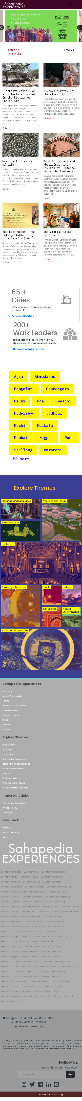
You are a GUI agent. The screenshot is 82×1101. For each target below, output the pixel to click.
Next (78, 26)
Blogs (5, 719)
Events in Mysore (52, 951)
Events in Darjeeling (54, 902)
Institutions (8, 754)
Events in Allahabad (51, 877)
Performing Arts (11, 778)
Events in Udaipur (32, 991)
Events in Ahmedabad (54, 872)
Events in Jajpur (33, 931)
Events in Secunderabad (14, 981)
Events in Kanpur (32, 936)
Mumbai (21, 437)
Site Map (7, 812)
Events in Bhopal (9, 892)
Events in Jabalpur (10, 926)
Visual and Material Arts (15, 787)
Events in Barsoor (32, 882)
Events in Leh (33, 946)
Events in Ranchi (50, 976)
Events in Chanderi (32, 897)
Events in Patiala (48, 966)
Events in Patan (29, 966)
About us (7, 691)
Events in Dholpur (71, 907)
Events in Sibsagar (32, 986)
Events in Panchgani (55, 961)
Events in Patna (68, 966)
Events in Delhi (50, 907)
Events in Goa (28, 912)
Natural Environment (13, 768)
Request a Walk (10, 715)
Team (5, 700)
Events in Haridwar (31, 917)
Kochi (19, 425)
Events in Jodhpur (10, 936)
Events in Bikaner (10, 897)
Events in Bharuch (34, 887)
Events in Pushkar (10, 976)
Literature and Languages (16, 763)
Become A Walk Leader (28, 349)
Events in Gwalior (71, 912)
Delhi (19, 401)
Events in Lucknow (52, 946)
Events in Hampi (9, 917)
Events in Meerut (9, 951)
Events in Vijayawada (59, 996)
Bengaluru (24, 388)
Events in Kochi (9, 941)
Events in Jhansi (52, 931)
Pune (69, 437)
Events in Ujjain (52, 991)
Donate (6, 729)
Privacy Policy (9, 807)
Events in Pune (58, 971)
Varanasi (53, 449)
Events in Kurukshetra (12, 946)
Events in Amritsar (10, 882)
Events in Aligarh (29, 877)
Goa (40, 401)
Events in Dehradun (30, 907)
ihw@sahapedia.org (31, 1026)
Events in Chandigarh (56, 897)
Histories (7, 749)
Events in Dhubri (9, 912)
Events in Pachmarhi (11, 961)
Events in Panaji (34, 961)
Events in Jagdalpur (34, 926)
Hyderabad (24, 413)
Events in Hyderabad (12, 922)
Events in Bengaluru (11, 887)
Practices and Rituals (13, 782)
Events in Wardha (10, 1001)
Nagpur (46, 437)
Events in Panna (9, 966)
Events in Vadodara (11, 996)
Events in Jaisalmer (11, 931)
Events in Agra (31, 872)
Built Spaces (9, 744)
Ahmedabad (45, 376)
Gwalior (63, 401)
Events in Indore (34, 922)
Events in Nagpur (10, 956)
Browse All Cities (23, 316)
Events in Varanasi (35, 996)
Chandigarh (57, 388)
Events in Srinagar (10, 991)
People (6, 773)
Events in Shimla (60, 981)
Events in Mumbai (31, 951)
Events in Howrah (53, 917)
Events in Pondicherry (12, 971)
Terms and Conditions (14, 803)
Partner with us (10, 710)
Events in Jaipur (56, 926)
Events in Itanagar (55, 922)
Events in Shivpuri (10, 986)
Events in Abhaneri (11, 872)
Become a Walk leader (14, 705)
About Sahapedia (12, 696)
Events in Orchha (51, 956)
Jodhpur (54, 413)
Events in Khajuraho (54, 936)
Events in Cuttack (32, 902)
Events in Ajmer (9, 877)
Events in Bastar (53, 882)
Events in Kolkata (51, 941)
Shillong (23, 449)
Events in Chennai (10, 902)
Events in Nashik (30, 956)
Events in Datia (8, 907)
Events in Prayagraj (37, 971)
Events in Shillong (40, 981)
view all (69, 50)
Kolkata (45, 425)
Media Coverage (11, 832)
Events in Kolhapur (29, 941)
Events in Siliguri (53, 986)
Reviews (6, 827)
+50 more (20, 458)
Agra (18, 376)
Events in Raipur (30, 976)
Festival (6, 724)
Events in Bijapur (58, 892)
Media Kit (7, 837)
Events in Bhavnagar (57, 887)
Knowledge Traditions (14, 759)
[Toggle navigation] (69, 4)
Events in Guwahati (48, 912)
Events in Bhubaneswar (34, 892)
